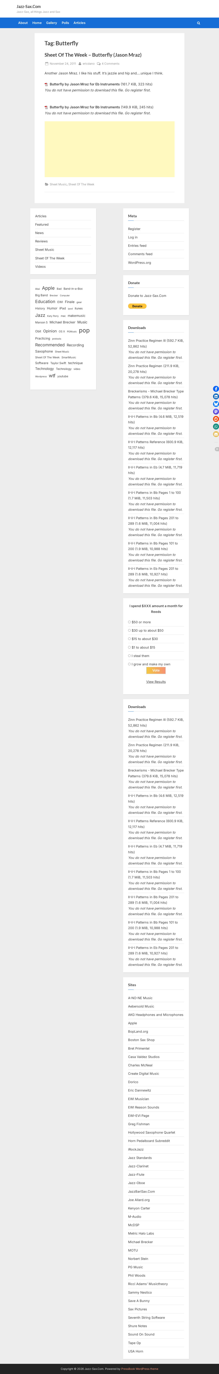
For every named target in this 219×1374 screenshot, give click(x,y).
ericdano (89, 63)
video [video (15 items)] (77, 368)
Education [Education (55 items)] (45, 301)
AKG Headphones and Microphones (155, 1015)
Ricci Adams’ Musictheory (148, 1284)
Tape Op (134, 1343)
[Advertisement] (109, 149)
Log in (133, 237)
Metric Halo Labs (141, 1233)
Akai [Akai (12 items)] (37, 288)
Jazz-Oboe (136, 1183)
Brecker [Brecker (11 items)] (54, 295)
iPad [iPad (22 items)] (62, 308)
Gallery (51, 23)
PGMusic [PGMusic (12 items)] (72, 331)
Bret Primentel (138, 1048)
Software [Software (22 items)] (41, 363)
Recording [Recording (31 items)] (75, 345)
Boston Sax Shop (141, 1040)
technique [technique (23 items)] (75, 363)
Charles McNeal (140, 1065)
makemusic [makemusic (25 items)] (76, 316)
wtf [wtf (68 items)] (52, 375)
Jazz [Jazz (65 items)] (40, 315)
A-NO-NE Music (140, 998)
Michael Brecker (140, 1242)
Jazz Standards (140, 1158)
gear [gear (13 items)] (79, 302)
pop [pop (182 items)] (84, 330)
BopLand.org (138, 1031)
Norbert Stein (138, 1259)
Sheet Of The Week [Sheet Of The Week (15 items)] (47, 357)
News (39, 233)
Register (134, 229)
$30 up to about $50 (147, 630)
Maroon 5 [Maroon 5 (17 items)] (41, 322)
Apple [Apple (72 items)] (48, 288)
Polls (65, 23)
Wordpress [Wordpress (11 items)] (41, 376)
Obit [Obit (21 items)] (38, 331)
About (23, 23)
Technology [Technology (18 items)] (64, 368)
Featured (42, 224)
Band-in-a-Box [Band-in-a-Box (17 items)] (73, 288)
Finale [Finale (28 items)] (70, 302)
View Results (156, 682)
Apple (132, 1023)
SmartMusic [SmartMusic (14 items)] (69, 357)
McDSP (133, 1225)
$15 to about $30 (145, 639)
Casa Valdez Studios (144, 1057)
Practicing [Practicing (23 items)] (42, 338)
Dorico (133, 1082)
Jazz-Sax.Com (29, 6)
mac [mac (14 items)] (63, 315)
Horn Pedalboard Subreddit (149, 1141)
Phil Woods (136, 1275)
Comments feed (140, 254)
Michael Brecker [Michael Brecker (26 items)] (62, 322)
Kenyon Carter (139, 1208)
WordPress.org (139, 263)
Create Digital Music (143, 1074)
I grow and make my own (151, 664)
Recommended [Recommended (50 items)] (50, 344)
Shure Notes (137, 1326)
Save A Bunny (139, 1301)
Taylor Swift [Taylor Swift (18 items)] (58, 363)
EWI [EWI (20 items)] (60, 302)
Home (37, 23)
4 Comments (110, 63)
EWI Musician (138, 1099)
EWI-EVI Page (138, 1116)
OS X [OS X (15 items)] (62, 331)
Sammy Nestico (140, 1292)
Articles (80, 23)
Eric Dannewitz (139, 1090)
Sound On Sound (141, 1334)
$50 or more (141, 622)
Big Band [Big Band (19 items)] (41, 295)
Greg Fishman (139, 1124)
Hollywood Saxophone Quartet (151, 1132)
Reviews (41, 241)
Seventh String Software (146, 1318)
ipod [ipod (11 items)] (70, 308)
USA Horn (135, 1351)
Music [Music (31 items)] (82, 322)
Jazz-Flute (136, 1174)
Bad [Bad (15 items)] (59, 288)
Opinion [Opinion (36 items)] (50, 331)
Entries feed (137, 246)
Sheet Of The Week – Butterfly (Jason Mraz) (93, 55)
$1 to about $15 (143, 647)
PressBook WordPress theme (139, 1368)
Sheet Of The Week (81, 184)
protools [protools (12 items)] (56, 338)
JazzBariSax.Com (141, 1191)
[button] (216, 389)
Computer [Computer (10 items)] (65, 295)
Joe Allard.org (139, 1200)
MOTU (133, 1250)
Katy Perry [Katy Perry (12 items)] (53, 316)
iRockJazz (136, 1149)
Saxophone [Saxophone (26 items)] (44, 351)
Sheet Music (58, 184)
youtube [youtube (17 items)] (62, 376)
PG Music (135, 1267)
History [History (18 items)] (40, 308)
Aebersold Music (141, 1006)
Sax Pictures (137, 1309)
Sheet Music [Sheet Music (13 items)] (62, 351)
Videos (40, 267)
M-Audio (134, 1217)
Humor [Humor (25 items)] (52, 308)
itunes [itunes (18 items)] (79, 308)
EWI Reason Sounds (143, 1107)
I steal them (140, 656)
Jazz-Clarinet (138, 1166)
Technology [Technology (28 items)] (44, 368)
